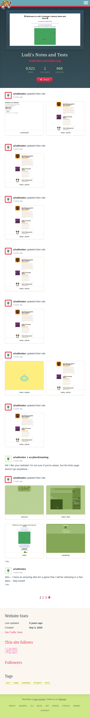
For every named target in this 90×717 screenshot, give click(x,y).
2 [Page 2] (43, 597)
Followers (13, 662)
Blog (39, 706)
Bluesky (62, 699)
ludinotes (19, 93)
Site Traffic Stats (13, 632)
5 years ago (17, 97)
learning (26, 683)
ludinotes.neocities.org (45, 61)
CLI (31, 706)
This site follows (19, 642)
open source (39, 699)
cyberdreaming (38, 457)
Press (55, 706)
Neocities (26, 699)
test (8, 683)
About (12, 706)
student (37, 683)
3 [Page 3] (46, 597)
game (15, 683)
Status (66, 706)
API (47, 706)
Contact (45, 710)
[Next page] (49, 597)
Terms (76, 706)
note (47, 683)
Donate (23, 706)
